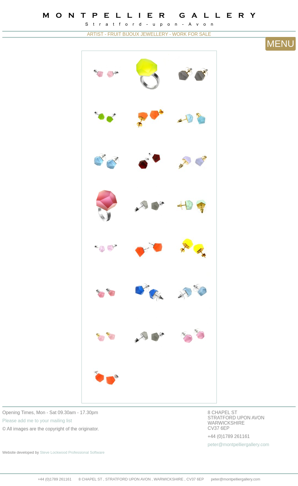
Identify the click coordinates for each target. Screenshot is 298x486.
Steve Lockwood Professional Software (72, 452)
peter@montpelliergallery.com (235, 479)
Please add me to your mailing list (37, 420)
